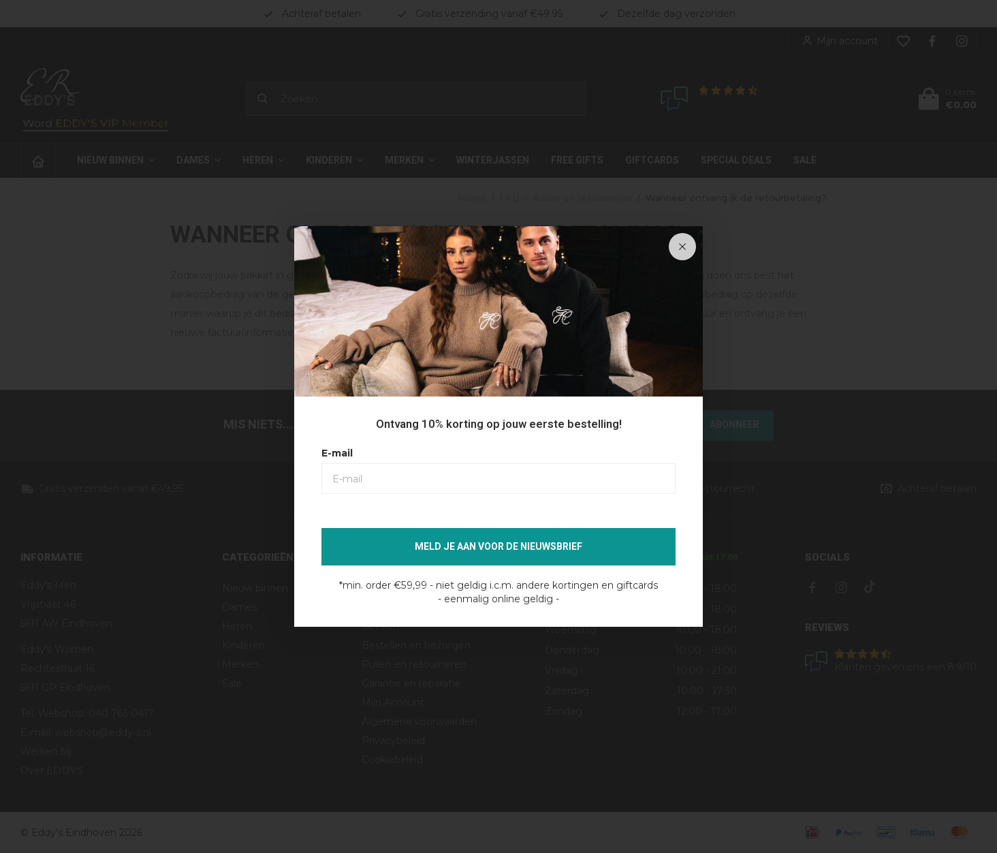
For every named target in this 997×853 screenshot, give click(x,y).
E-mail (337, 453)
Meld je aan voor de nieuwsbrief (498, 547)
